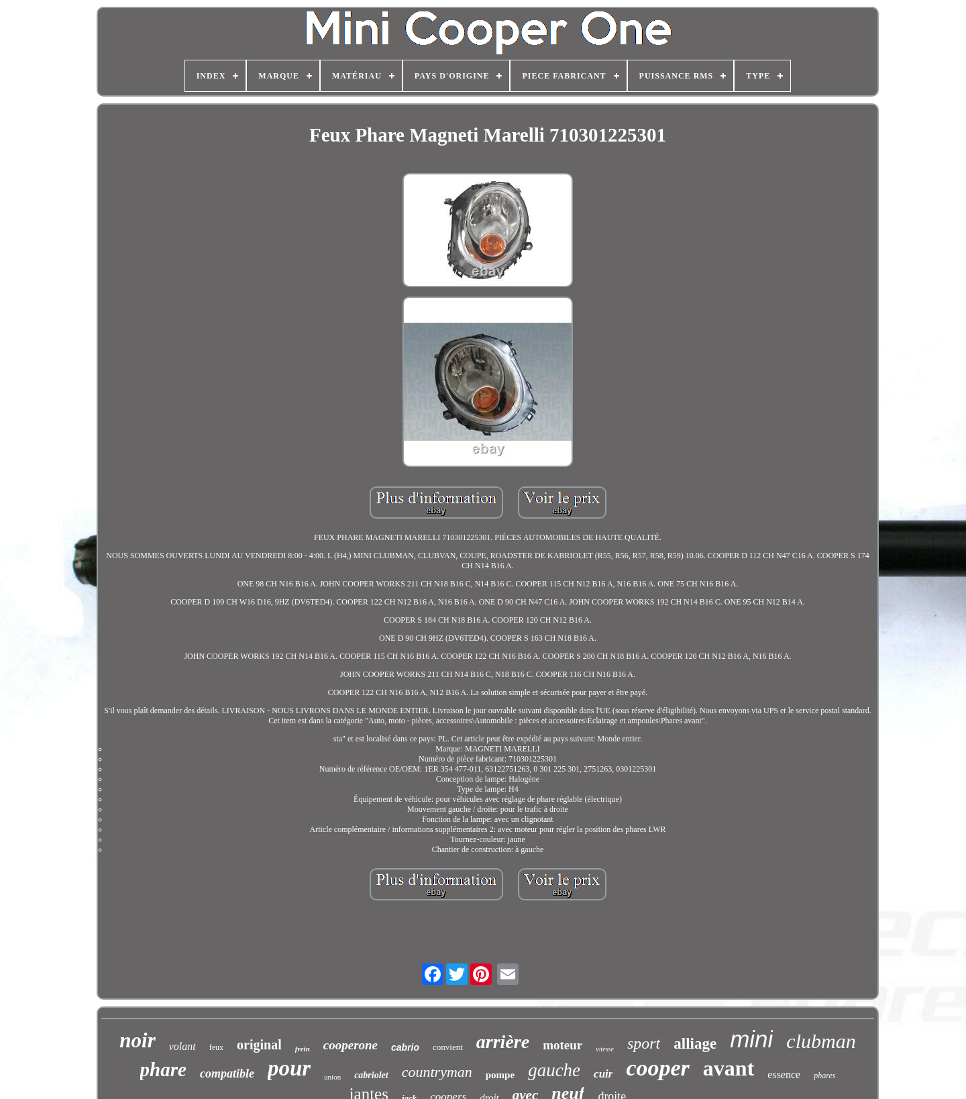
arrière (502, 1041)
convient (448, 1047)
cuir (603, 1073)
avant (728, 1068)
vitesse (605, 1049)
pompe (500, 1074)
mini (751, 1039)
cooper (657, 1067)
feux (216, 1047)
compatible (227, 1073)
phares (824, 1075)
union (332, 1077)
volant (182, 1046)
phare (163, 1069)
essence (783, 1074)
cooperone (350, 1045)
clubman (820, 1041)
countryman (437, 1071)
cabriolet (371, 1075)
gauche (554, 1070)
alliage (695, 1043)
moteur (562, 1045)
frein (302, 1049)
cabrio (405, 1047)
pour (289, 1068)
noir (137, 1040)
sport (643, 1043)
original (259, 1044)
